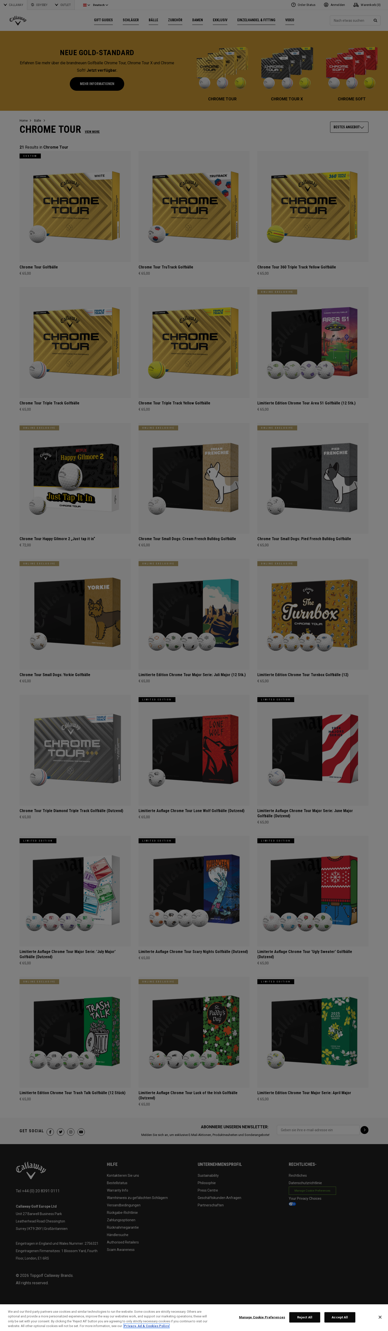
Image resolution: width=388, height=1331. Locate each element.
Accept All (340, 1317)
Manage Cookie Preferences (262, 1317)
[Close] (380, 1317)
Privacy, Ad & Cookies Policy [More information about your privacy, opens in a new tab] (146, 1326)
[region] (194, 1317)
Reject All (304, 1317)
